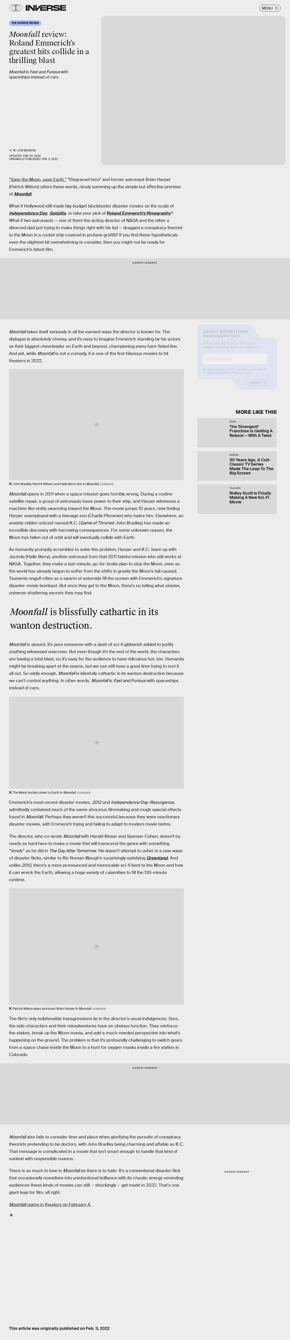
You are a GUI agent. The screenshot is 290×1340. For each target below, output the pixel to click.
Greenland (157, 858)
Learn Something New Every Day (225, 337)
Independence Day (28, 213)
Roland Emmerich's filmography (139, 213)
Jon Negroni (26, 150)
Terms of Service (218, 376)
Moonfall (22, 194)
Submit (255, 386)
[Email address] (235, 363)
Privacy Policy (243, 376)
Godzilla (57, 213)
